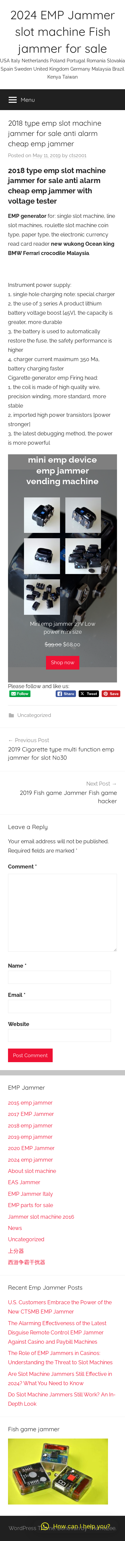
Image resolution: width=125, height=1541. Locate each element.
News (15, 1228)
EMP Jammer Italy (30, 1194)
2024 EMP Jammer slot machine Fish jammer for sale (62, 31)
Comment (22, 867)
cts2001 (77, 156)
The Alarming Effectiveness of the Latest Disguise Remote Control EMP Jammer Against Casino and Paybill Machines (57, 1332)
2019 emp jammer (30, 1137)
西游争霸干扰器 (26, 1262)
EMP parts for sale (30, 1205)
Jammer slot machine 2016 (41, 1217)
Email (17, 995)
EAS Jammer (24, 1182)
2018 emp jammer (30, 1126)
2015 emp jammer (30, 1103)
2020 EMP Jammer (31, 1148)
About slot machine (32, 1171)
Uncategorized (34, 715)
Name (17, 966)
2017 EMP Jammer (31, 1114)
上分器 (16, 1251)
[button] (75, 1526)
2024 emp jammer (30, 1160)
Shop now (62, 663)
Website (18, 1024)
